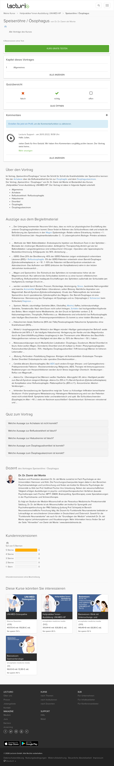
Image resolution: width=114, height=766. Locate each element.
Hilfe (43, 715)
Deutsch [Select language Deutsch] (10, 761)
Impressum (98, 758)
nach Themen (47, 695)
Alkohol (70, 305)
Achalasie (18, 179)
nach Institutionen (49, 699)
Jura (6, 719)
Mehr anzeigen (26, 150)
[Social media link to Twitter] (11, 731)
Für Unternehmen (86, 695)
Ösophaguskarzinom (86, 179)
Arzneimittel (29, 289)
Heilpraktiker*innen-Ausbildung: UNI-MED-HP (40, 13)
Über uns (8, 695)
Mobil (43, 719)
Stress (80, 286)
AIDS (52, 363)
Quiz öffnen (57, 106)
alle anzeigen (57, 75)
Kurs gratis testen (57, 48)
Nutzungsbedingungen (36, 758)
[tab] (57, 423)
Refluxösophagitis (36, 259)
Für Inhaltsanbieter (86, 699)
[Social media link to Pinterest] (16, 731)
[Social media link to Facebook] (5, 731)
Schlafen (75, 308)
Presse (7, 699)
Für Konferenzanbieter (88, 703)
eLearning (8, 727)
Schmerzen (95, 298)
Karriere (7, 723)
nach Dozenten (48, 703)
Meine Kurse (9, 13)
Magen (49, 232)
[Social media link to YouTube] (21, 731)
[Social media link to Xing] (27, 731)
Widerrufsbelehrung (57, 758)
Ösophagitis (61, 179)
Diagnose (26, 301)
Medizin (7, 715)
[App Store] (12, 743)
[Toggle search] (99, 5)
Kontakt (7, 708)
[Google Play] (29, 743)
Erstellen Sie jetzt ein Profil (20, 124)
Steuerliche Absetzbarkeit (80, 758)
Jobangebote (10, 703)
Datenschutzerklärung (14, 758)
